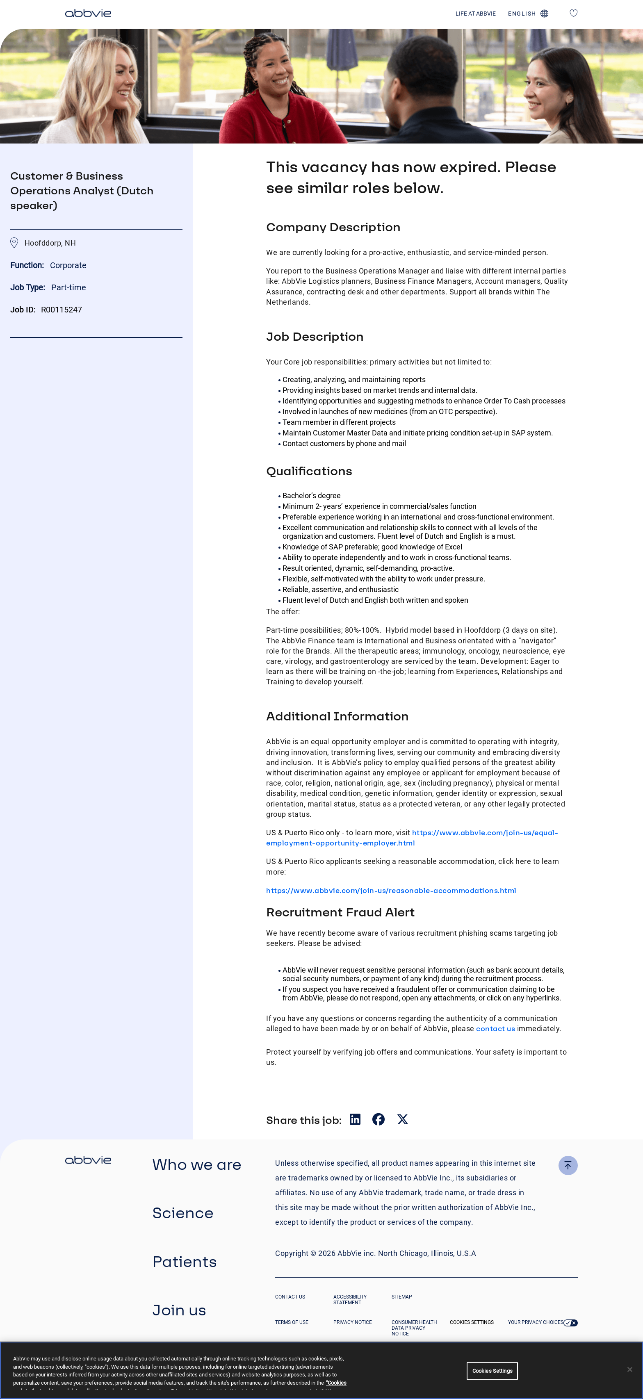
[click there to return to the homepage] (88, 1161)
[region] (321, 1370)
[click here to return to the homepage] (88, 14)
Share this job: (304, 1119)
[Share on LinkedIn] (356, 1121)
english (522, 13)
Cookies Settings (472, 1322)
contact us (495, 1028)
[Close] (630, 1369)
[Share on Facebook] (379, 1121)
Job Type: (27, 287)
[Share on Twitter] (403, 1121)
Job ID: (23, 309)
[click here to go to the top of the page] (568, 1165)
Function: (28, 265)
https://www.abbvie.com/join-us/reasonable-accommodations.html (391, 890)
